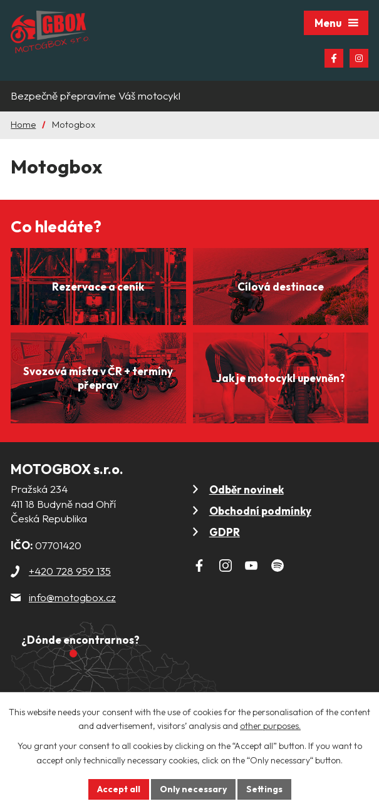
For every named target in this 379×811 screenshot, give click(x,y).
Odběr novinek (246, 489)
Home (23, 124)
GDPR (224, 532)
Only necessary (193, 789)
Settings (264, 789)
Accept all (118, 789)
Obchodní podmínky (260, 510)
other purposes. (270, 726)
